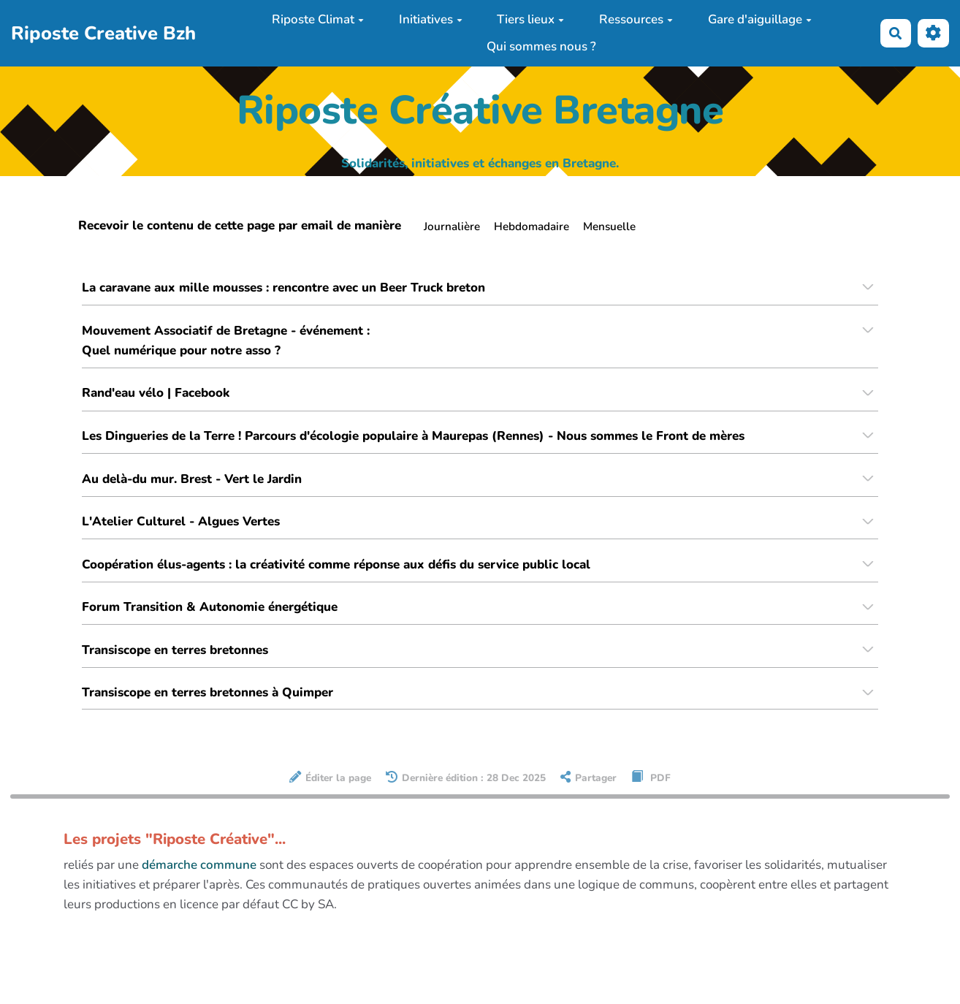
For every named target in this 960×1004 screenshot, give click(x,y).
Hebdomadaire (531, 226)
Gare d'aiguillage (760, 19)
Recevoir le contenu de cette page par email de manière (239, 225)
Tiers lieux (530, 19)
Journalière (452, 226)
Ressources (636, 19)
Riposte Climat (318, 19)
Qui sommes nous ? (541, 46)
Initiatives (430, 19)
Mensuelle (609, 226)
